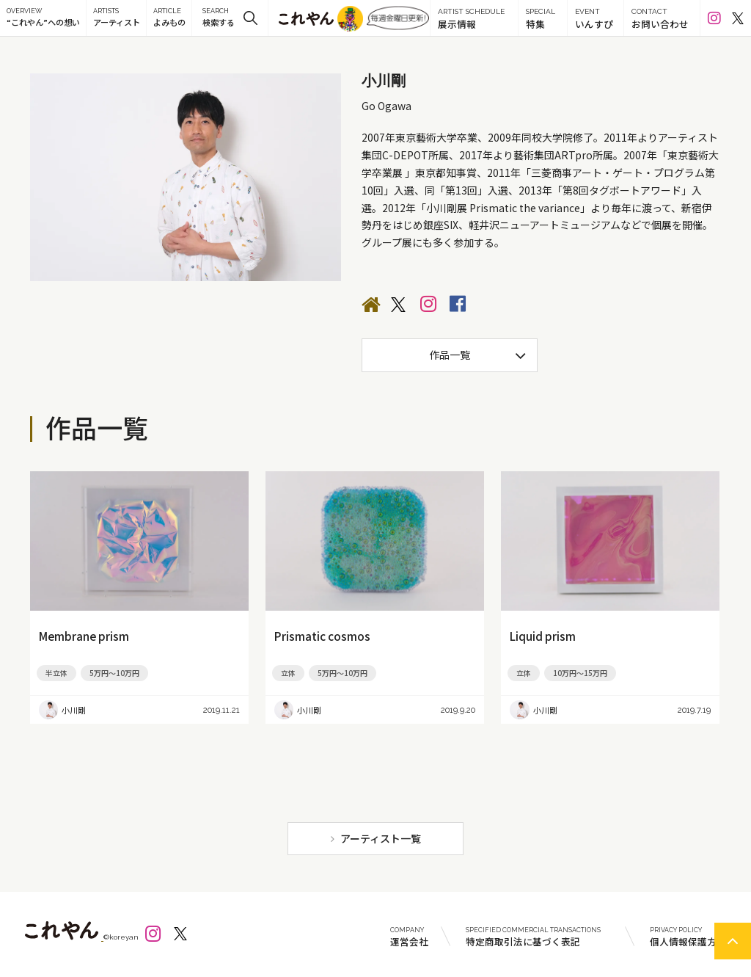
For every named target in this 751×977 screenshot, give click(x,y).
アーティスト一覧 (380, 838)
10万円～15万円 (580, 672)
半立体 (56, 672)
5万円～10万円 (114, 672)
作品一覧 (449, 354)
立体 (288, 672)
